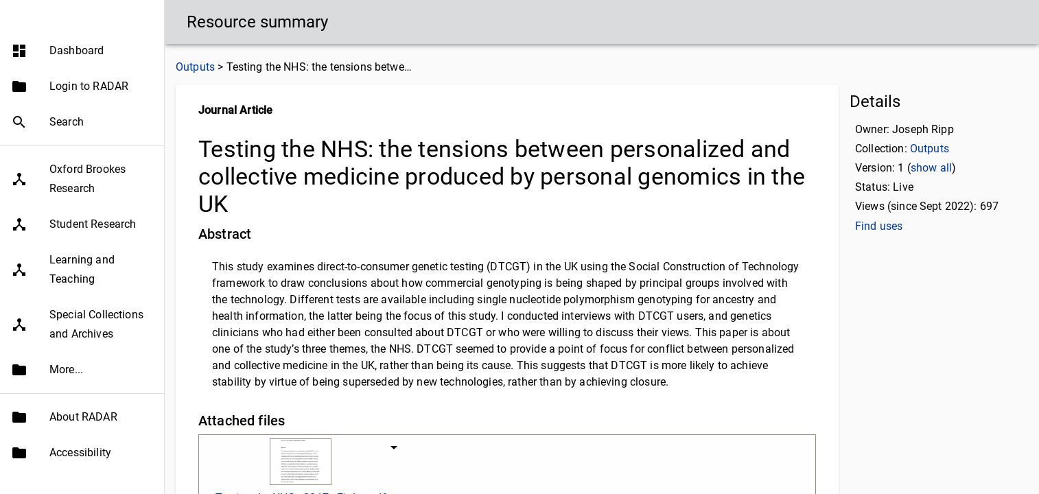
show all (931, 167)
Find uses (878, 226)
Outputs (195, 66)
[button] (82, 77)
